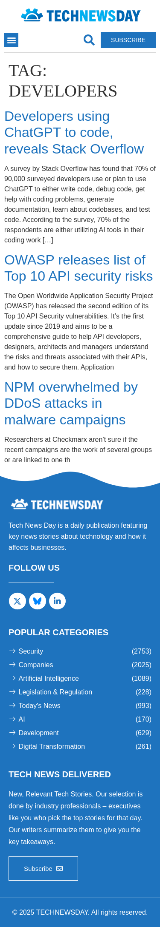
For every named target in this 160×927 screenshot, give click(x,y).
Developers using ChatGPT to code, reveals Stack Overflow (74, 132)
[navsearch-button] (89, 40)
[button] (11, 40)
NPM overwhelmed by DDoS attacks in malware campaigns (71, 403)
